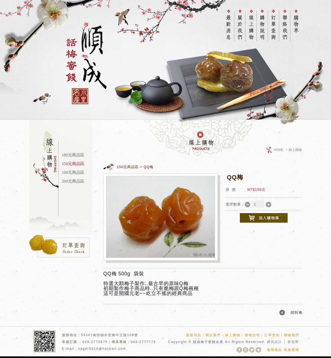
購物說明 (252, 335)
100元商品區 (73, 172)
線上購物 (232, 335)
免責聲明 (291, 350)
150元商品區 (73, 164)
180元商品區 (73, 155)
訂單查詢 (272, 335)
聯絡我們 (291, 335)
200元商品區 (73, 181)
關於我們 (213, 335)
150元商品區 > (129, 167)
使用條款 (274, 350)
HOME (278, 150)
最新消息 (193, 335)
